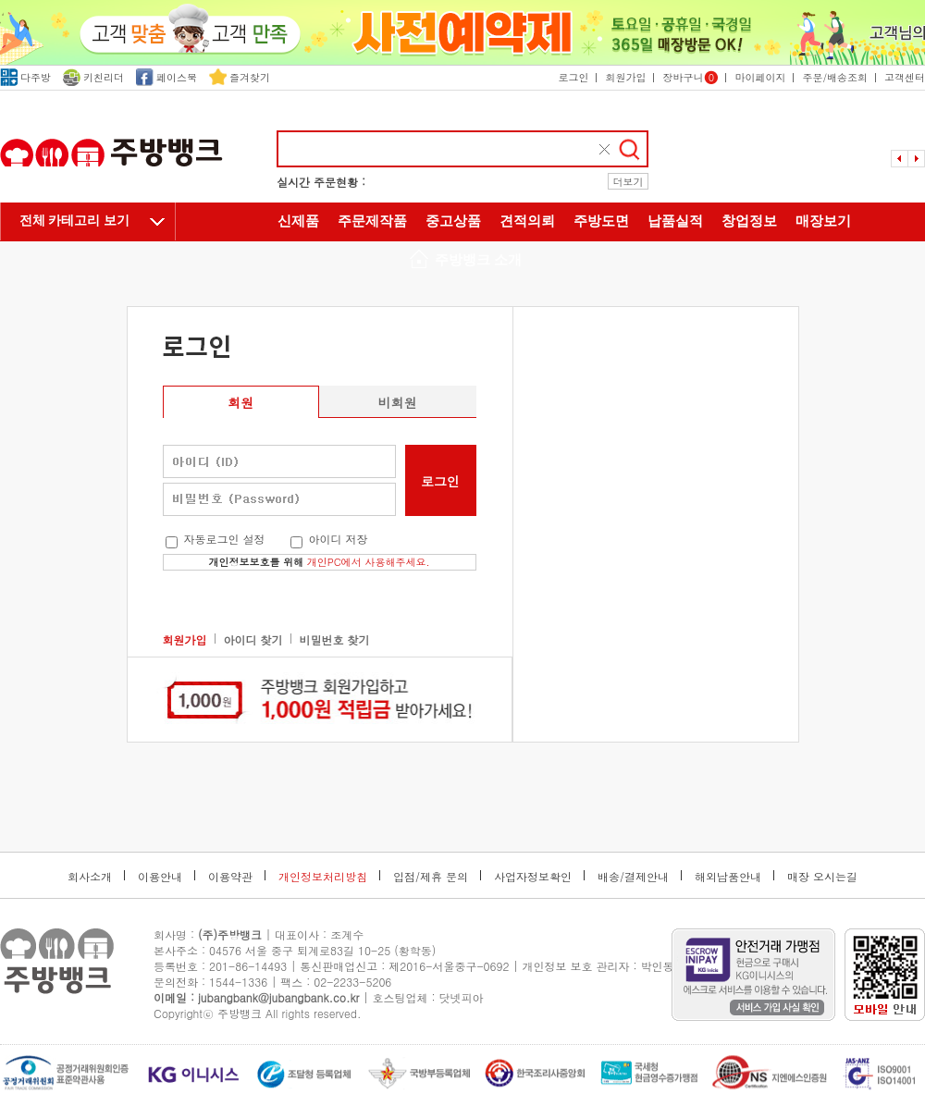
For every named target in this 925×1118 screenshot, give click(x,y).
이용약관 (230, 876)
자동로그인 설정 (224, 539)
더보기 (628, 182)
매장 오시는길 (822, 876)
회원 (240, 402)
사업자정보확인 (533, 876)
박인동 (657, 966)
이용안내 (160, 876)
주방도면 (601, 221)
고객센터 (904, 77)
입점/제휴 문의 (430, 876)
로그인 (573, 77)
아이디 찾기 (253, 639)
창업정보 (749, 221)
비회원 (397, 402)
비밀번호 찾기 (335, 639)
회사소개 (90, 876)
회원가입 (625, 77)
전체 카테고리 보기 (74, 220)
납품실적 (675, 221)
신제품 (298, 221)
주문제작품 (372, 221)
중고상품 (453, 221)
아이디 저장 (338, 539)
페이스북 (166, 77)
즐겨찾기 (239, 77)
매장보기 (823, 221)
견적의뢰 (527, 221)
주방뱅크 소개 (462, 261)
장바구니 (690, 77)
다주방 (25, 77)
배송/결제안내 (633, 876)
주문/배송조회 (835, 77)
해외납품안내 (728, 876)
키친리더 (93, 77)
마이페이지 (759, 77)
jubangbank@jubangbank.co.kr (278, 997)
